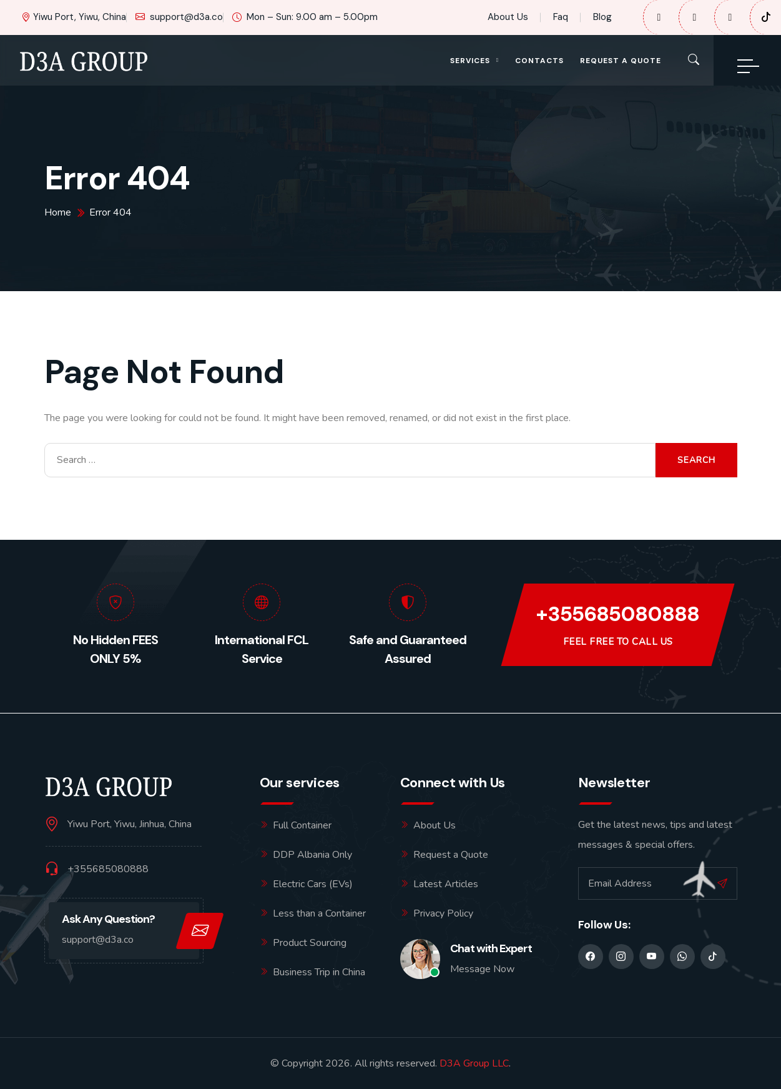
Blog (602, 17)
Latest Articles (445, 884)
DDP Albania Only (312, 855)
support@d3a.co (179, 17)
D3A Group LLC (474, 1063)
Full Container (302, 825)
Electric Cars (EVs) (313, 884)
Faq (560, 17)
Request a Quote (620, 61)
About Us (508, 17)
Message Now (482, 969)
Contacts (539, 61)
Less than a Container (319, 913)
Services (470, 61)
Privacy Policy (443, 913)
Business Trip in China (319, 972)
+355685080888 (617, 614)
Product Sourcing (309, 943)
